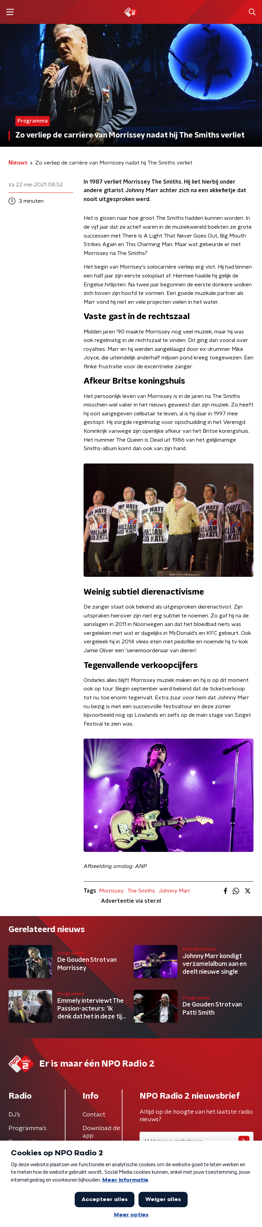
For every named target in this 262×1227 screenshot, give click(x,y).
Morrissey (111, 891)
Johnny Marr (174, 891)
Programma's (27, 1128)
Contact (94, 1115)
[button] (10, 12)
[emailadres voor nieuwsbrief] (196, 1141)
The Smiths (141, 891)
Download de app (101, 1132)
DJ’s (14, 1115)
